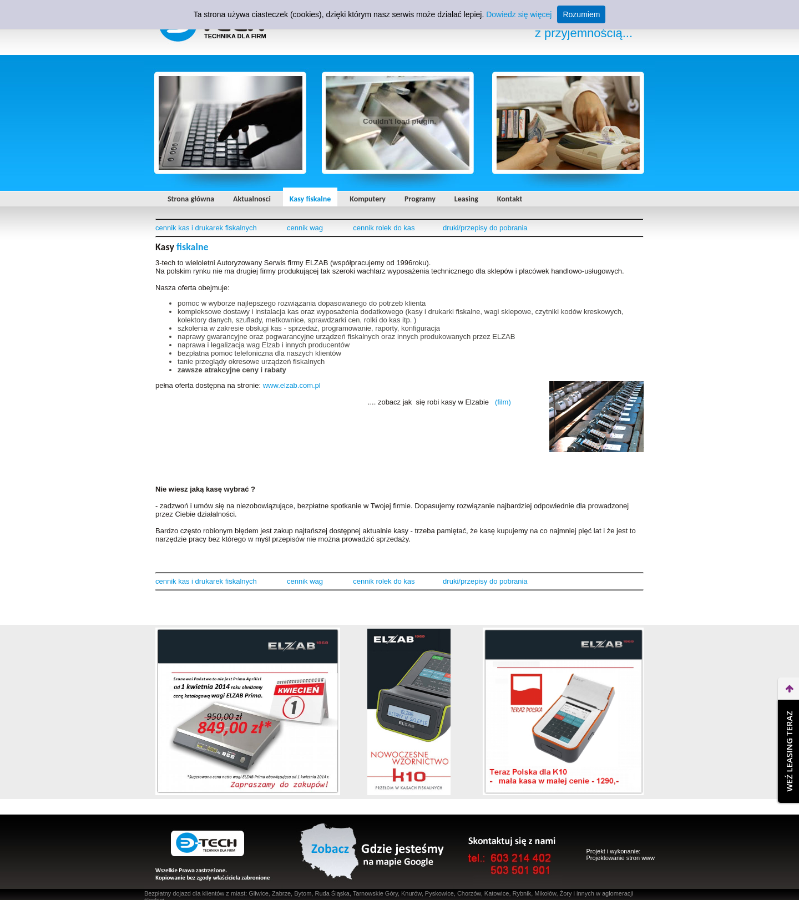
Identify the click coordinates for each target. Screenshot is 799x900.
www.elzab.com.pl (292, 385)
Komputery (368, 199)
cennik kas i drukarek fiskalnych (206, 228)
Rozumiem (581, 14)
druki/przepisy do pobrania (485, 228)
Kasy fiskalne (310, 199)
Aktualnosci (252, 199)
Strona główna (191, 199)
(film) (503, 402)
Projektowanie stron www (620, 858)
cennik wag (305, 228)
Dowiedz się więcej (519, 14)
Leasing (466, 199)
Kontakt (509, 199)
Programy (420, 199)
